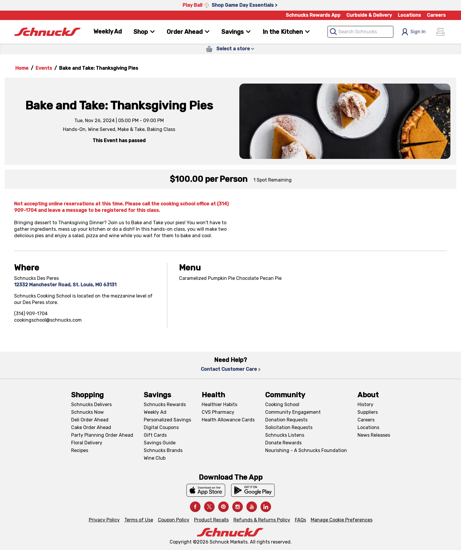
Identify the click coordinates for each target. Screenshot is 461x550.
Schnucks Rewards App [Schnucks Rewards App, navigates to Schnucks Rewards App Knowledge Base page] (313, 15)
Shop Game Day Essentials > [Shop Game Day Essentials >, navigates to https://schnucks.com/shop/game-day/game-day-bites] (244, 5)
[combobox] (360, 32)
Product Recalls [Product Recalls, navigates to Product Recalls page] (211, 520)
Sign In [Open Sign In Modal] (414, 32)
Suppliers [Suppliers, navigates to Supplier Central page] (368, 412)
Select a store (235, 48)
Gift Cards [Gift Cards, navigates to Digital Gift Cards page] (155, 435)
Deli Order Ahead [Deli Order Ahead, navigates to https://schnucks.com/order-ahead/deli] (89, 420)
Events (44, 68)
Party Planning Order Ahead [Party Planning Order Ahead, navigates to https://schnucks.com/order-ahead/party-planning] (102, 435)
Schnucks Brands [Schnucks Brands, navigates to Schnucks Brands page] (163, 450)
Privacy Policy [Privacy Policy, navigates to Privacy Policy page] (104, 520)
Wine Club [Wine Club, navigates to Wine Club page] (155, 458)
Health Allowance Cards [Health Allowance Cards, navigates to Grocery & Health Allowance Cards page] (228, 420)
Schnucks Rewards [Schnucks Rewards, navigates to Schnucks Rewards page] (165, 404)
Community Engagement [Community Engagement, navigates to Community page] (293, 412)
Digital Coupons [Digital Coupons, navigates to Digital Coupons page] (161, 427)
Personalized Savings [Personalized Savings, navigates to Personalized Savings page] (167, 420)
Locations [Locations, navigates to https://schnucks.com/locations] (409, 15)
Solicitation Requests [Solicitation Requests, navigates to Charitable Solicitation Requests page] (289, 427)
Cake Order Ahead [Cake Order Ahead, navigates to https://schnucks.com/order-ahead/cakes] (91, 427)
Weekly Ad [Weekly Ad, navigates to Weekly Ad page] (107, 31)
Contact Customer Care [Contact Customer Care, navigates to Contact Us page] (230, 369)
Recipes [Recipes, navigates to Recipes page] (79, 450)
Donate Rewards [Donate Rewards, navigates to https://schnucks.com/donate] (283, 443)
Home (22, 68)
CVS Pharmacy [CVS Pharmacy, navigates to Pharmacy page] (218, 412)
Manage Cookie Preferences (342, 520)
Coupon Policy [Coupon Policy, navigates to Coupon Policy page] (173, 520)
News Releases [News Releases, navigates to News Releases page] (374, 435)
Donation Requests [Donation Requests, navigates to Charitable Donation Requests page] (286, 420)
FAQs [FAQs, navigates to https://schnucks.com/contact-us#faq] (300, 520)
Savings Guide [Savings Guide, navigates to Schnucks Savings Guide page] (160, 443)
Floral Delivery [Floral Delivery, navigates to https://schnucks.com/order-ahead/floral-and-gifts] (86, 443)
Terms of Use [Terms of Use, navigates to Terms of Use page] (138, 520)
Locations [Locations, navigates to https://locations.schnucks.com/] (368, 427)
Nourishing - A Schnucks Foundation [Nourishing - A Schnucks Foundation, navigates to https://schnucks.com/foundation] (306, 450)
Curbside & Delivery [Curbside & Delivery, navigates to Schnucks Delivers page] (369, 15)
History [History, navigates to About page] (365, 404)
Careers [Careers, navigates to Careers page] (436, 15)
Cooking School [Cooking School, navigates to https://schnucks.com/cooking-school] (282, 404)
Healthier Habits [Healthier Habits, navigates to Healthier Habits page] (219, 404)
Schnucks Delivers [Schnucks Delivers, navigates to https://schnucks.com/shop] (91, 404)
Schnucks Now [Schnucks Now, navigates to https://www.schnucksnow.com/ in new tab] (87, 412)
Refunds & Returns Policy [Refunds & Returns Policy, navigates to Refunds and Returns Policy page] (261, 520)
